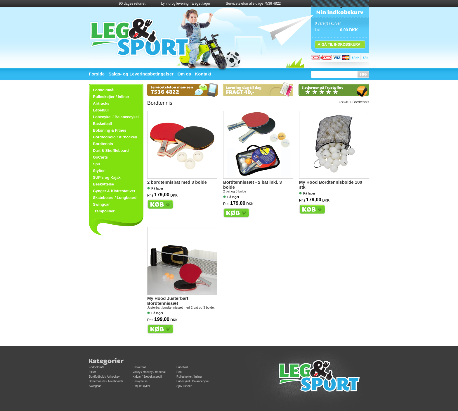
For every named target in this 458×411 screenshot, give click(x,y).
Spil (96, 164)
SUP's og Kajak (107, 177)
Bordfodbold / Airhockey (115, 137)
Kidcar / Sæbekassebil (147, 376)
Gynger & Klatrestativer (114, 191)
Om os (184, 73)
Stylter (99, 170)
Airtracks (101, 103)
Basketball (102, 123)
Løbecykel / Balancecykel (116, 117)
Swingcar (101, 204)
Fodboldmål (96, 367)
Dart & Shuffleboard (111, 150)
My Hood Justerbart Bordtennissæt (167, 301)
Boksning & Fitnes (109, 130)
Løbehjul (182, 367)
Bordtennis (103, 144)
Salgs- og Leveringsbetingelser (141, 73)
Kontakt (203, 73)
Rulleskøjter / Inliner (111, 96)
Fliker (92, 372)
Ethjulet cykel (141, 386)
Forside (97, 73)
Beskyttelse (103, 184)
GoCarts (100, 157)
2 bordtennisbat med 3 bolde (177, 182)
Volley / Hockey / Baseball (149, 372)
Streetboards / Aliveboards (106, 381)
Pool (179, 372)
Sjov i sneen (184, 386)
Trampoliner (103, 211)
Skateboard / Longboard (115, 197)
